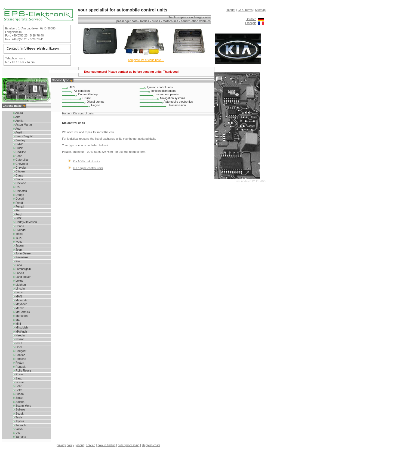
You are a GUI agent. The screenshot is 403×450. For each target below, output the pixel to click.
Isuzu (17, 237)
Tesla (17, 417)
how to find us (107, 445)
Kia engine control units (88, 168)
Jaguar (18, 245)
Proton (18, 362)
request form (137, 151)
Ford (17, 214)
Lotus (18, 292)
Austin (18, 132)
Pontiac (19, 355)
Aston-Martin (22, 124)
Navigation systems (172, 98)
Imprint (230, 9)
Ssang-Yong (22, 405)
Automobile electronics (178, 101)
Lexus (18, 280)
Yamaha (19, 436)
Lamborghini (22, 268)
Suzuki (18, 413)
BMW (18, 144)
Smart (18, 397)
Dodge (18, 194)
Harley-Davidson (25, 222)
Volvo (18, 429)
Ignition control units (160, 87)
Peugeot (19, 350)
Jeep (17, 249)
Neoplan (19, 335)
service (90, 445)
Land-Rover (22, 276)
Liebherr (19, 284)
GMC (17, 218)
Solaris (18, 401)
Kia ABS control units (86, 161)
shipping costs (151, 445)
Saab (17, 378)
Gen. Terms (245, 9)
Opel (17, 347)
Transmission (177, 105)
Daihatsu (20, 191)
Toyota (18, 421)
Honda (18, 226)
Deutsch (251, 19)
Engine (95, 105)
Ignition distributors (163, 90)
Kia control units (83, 113)
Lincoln (19, 288)
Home (66, 113)
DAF (17, 186)
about (80, 445)
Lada (17, 265)
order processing (128, 445)
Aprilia (18, 120)
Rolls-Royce (22, 370)
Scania (18, 382)
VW (16, 432)
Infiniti (18, 233)
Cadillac (19, 152)
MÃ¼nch (20, 331)
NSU (17, 343)
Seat (17, 386)
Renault (19, 366)
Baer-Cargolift (23, 136)
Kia (16, 261)
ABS (72, 87)
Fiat (16, 210)
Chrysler (19, 167)
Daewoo (19, 183)
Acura (18, 112)
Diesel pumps (95, 101)
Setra (17, 390)
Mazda (18, 308)
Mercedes (20, 315)
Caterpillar (21, 159)
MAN (17, 296)
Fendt (18, 202)
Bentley (19, 140)
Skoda (18, 394)
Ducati (18, 198)
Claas (18, 175)
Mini (17, 323)
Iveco (17, 241)
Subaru (19, 409)
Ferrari (18, 206)
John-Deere (22, 253)
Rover (18, 374)
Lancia (18, 273)
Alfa (16, 116)
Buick (18, 148)
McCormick (21, 312)
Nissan (18, 339)
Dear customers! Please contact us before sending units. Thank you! (131, 71)
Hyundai (19, 230)
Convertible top (88, 94)
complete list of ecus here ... (146, 60)
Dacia (18, 179)
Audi (17, 128)
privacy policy (65, 445)
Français (250, 23)
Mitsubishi (20, 327)
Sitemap (260, 9)
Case (17, 155)
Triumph (19, 425)
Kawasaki (20, 257)
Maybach (20, 304)
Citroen (19, 171)
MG (16, 319)
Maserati (20, 300)
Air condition (82, 90)
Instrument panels (167, 94)
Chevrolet (20, 163)
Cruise (86, 98)
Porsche (19, 358)
